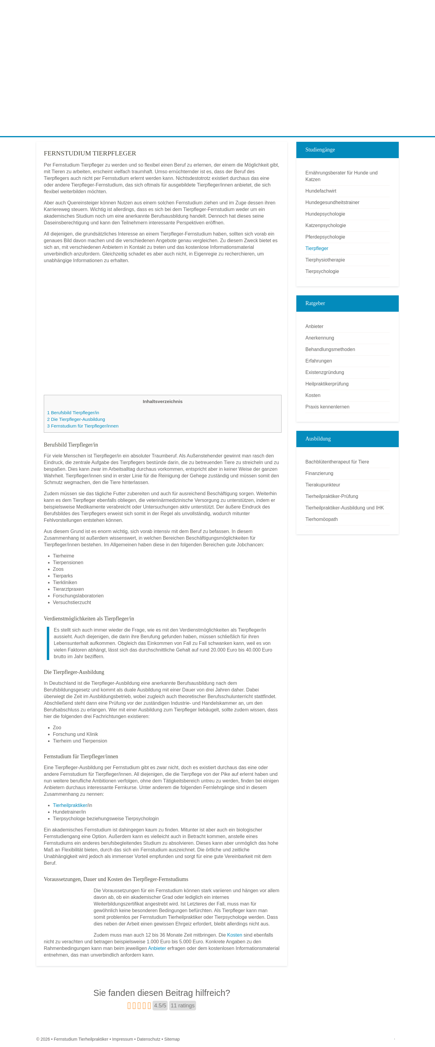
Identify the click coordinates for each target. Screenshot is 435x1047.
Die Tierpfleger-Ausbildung (76, 419)
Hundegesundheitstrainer (332, 202)
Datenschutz (148, 1039)
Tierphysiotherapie (325, 259)
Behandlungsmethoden (330, 349)
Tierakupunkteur (322, 484)
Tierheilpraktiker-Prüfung (331, 496)
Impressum (122, 1039)
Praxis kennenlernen (327, 406)
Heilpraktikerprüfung (327, 383)
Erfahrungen (318, 360)
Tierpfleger (316, 248)
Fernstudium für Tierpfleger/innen (82, 425)
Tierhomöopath (321, 519)
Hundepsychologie (325, 213)
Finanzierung (319, 473)
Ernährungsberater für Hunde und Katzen (341, 176)
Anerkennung (319, 337)
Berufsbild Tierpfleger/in (73, 412)
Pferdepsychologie (325, 236)
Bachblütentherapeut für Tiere (337, 461)
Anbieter (157, 948)
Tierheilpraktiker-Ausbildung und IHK (344, 507)
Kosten (234, 935)
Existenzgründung (324, 372)
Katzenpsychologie (325, 225)
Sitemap (172, 1039)
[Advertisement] (217, 90)
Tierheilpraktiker (70, 805)
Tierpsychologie (322, 271)
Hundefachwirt (320, 190)
